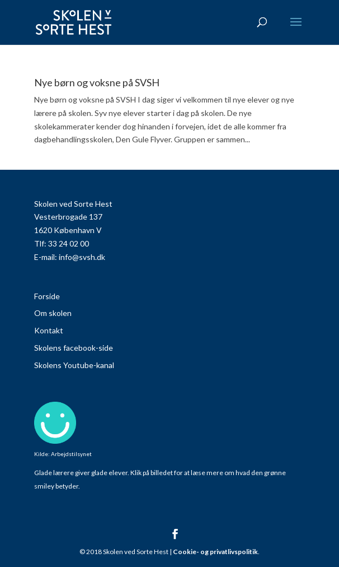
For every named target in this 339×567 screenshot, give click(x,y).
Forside (47, 296)
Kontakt (48, 330)
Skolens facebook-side (73, 347)
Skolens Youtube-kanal (74, 365)
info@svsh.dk (82, 257)
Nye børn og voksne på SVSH (96, 82)
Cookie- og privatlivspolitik (215, 551)
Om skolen (53, 313)
